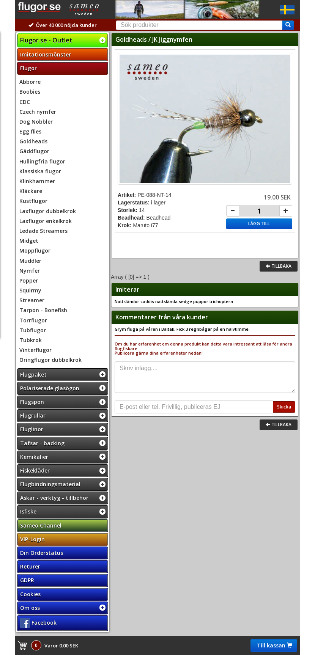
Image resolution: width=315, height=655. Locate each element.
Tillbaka (278, 266)
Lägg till (259, 223)
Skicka (284, 407)
